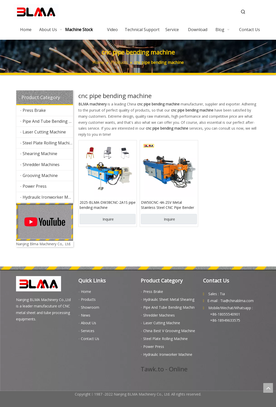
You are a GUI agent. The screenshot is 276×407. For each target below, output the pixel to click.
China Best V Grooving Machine (169, 330)
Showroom (90, 307)
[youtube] (44, 222)
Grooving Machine (40, 175)
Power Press (35, 186)
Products (88, 299)
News (85, 315)
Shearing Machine (40, 153)
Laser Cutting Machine (44, 132)
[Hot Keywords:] (243, 12)
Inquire (108, 219)
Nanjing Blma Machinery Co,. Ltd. (43, 243)
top (268, 388)
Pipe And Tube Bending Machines (48, 121)
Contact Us (90, 338)
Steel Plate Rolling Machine (48, 143)
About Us (88, 322)
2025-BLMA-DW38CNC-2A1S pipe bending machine (108, 205)
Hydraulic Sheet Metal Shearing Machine (176, 299)
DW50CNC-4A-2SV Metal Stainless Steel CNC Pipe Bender (167, 205)
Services (87, 330)
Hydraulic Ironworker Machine (48, 197)
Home (86, 291)
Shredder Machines (41, 164)
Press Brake (34, 110)
